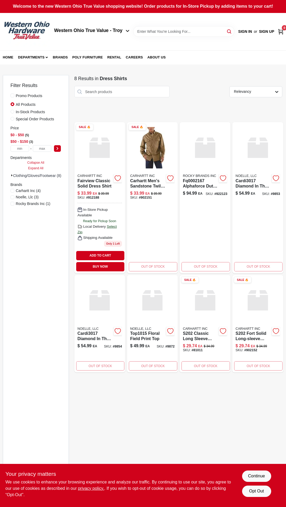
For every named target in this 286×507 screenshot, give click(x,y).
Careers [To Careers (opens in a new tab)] (134, 57)
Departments (31, 57)
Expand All (35, 168)
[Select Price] (57, 148)
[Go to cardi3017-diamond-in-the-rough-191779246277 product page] (257, 197)
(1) (33, 204)
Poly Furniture (87, 57)
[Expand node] (11, 175)
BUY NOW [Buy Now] (100, 266)
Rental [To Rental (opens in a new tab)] (114, 57)
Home (8, 57)
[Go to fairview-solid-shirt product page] (99, 197)
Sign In (245, 31)
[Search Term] (184, 31)
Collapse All (35, 163)
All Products (26, 104)
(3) (27, 197)
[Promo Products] (12, 95)
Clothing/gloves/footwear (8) (37, 175)
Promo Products (29, 95)
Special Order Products (35, 119)
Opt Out (256, 491)
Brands (60, 57)
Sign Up (266, 31)
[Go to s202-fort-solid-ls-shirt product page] (257, 324)
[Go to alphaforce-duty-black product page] (205, 197)
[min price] (20, 148)
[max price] (42, 148)
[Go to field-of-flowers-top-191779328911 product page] (152, 324)
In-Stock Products (30, 112)
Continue (256, 476)
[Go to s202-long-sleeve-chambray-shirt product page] (205, 324)
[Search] (229, 31)
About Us (156, 57)
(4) (28, 191)
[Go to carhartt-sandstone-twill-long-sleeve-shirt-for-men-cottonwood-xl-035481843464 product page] (152, 197)
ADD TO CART (100, 255)
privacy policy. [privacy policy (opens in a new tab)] (91, 488)
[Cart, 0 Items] (280, 31)
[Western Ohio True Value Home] (27, 32)
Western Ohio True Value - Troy (91, 30)
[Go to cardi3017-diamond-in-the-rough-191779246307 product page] (99, 324)
